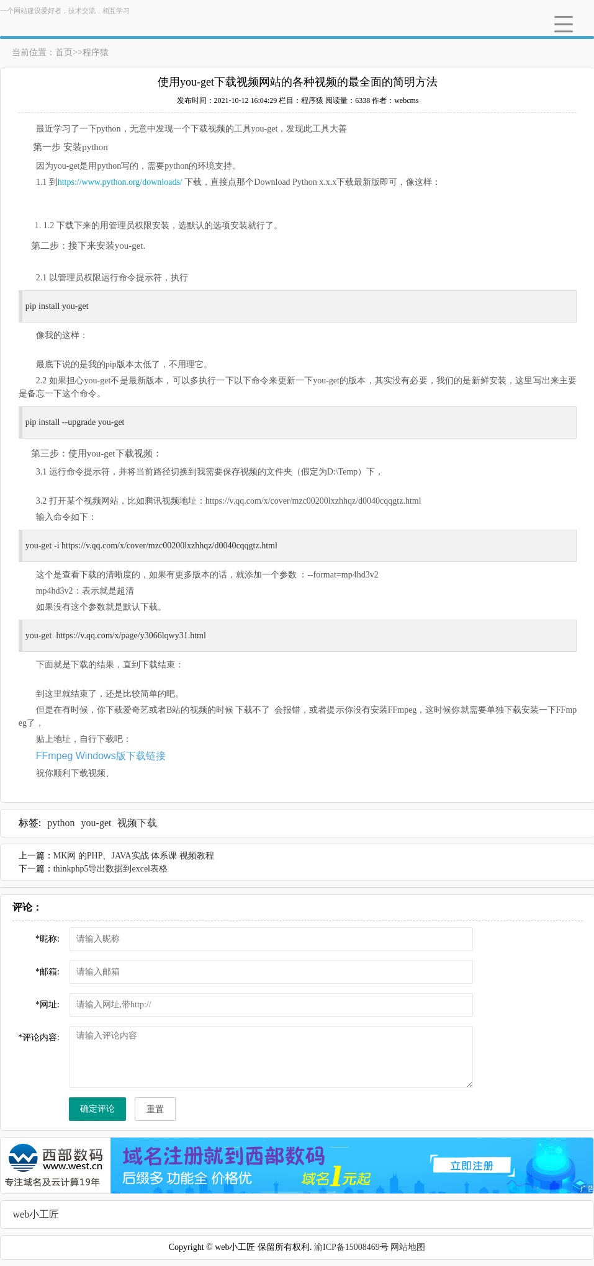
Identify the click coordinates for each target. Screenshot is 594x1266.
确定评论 (97, 1108)
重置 (155, 1109)
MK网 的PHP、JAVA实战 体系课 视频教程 (133, 855)
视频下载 (137, 823)
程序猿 (96, 52)
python (60, 823)
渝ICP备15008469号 (351, 1247)
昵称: (47, 938)
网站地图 (407, 1247)
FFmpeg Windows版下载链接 (101, 756)
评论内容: (39, 1037)
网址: (47, 1004)
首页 (64, 52)
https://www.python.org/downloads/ (121, 182)
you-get (96, 823)
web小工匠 (36, 1214)
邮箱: (47, 971)
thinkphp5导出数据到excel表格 (110, 868)
